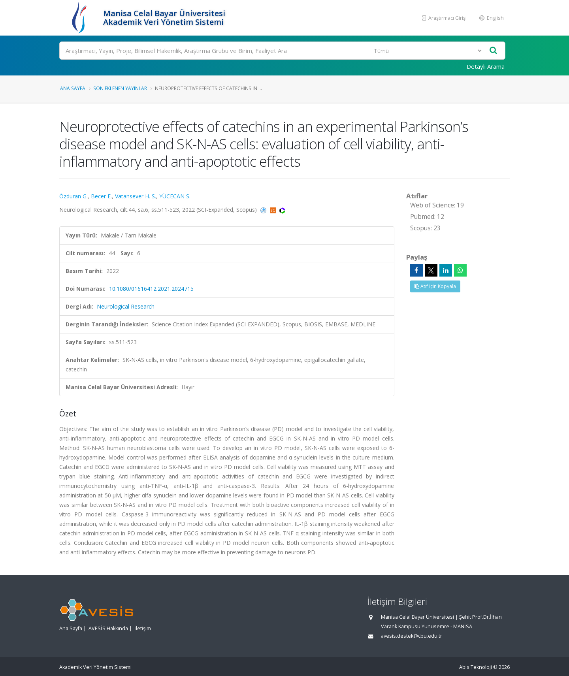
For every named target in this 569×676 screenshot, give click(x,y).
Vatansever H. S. (135, 196)
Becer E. (101, 196)
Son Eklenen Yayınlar (120, 88)
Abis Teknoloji (475, 667)
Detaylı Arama (486, 66)
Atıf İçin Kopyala (435, 286)
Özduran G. (73, 196)
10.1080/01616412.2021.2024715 (151, 288)
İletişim (142, 628)
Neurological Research (125, 306)
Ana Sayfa (72, 88)
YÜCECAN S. (174, 196)
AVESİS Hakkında (108, 628)
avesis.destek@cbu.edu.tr (411, 636)
